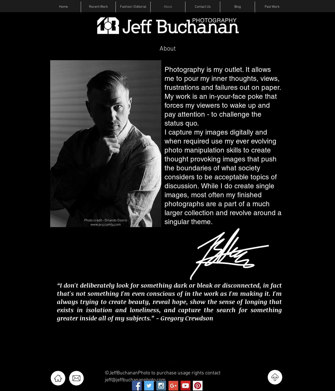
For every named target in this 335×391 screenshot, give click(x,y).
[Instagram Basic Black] (172, 361)
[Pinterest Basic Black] (182, 361)
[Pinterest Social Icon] (198, 386)
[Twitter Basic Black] (163, 361)
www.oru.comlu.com (105, 225)
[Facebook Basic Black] (153, 361)
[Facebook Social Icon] (137, 386)
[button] (98, 6)
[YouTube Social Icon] (185, 386)
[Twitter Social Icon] (149, 386)
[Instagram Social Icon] (161, 386)
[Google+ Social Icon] (173, 386)
